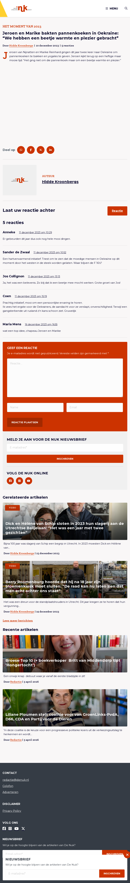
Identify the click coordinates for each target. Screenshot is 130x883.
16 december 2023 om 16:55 (41, 324)
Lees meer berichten (18, 620)
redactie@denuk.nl (16, 780)
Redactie (16, 681)
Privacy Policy (12, 811)
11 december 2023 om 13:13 (44, 276)
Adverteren (10, 792)
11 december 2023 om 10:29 (35, 232)
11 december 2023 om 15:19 (31, 296)
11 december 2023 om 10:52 (50, 252)
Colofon (8, 786)
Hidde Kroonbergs (21, 45)
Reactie (117, 210)
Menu (112, 8)
